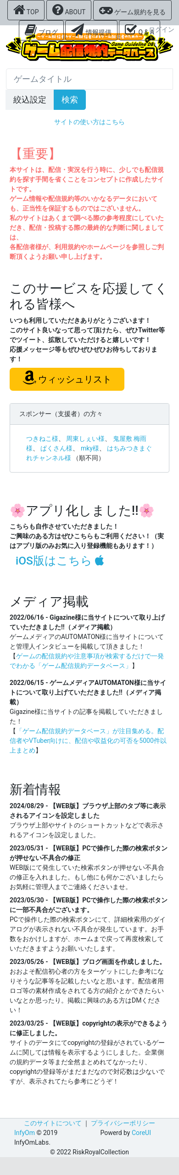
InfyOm (24, 1132)
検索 (70, 99)
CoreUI (141, 1132)
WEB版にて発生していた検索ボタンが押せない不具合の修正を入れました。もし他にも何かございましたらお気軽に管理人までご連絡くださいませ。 (87, 877)
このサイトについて (53, 1123)
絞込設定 (29, 99)
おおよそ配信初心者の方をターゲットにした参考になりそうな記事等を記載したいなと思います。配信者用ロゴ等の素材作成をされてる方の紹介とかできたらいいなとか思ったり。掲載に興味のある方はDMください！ (87, 991)
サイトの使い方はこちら (89, 121)
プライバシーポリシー (123, 1123)
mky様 (90, 448)
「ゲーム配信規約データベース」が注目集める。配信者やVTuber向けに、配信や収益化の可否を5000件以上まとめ (88, 740)
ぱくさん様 (56, 448)
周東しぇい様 (85, 438)
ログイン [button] (161, 29)
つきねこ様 (42, 438)
